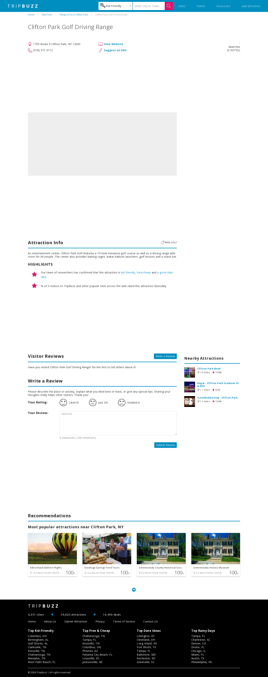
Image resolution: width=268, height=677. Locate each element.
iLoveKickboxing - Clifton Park (217, 397)
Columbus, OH (37, 636)
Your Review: (38, 413)
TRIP (23, 6)
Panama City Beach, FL (97, 654)
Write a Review (165, 356)
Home (31, 14)
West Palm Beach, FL (42, 662)
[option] (102, 144)
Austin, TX (197, 658)
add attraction (251, 6)
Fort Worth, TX (146, 647)
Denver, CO (198, 643)
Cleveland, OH (146, 639)
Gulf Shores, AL (38, 643)
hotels (201, 6)
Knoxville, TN (36, 651)
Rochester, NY (146, 658)
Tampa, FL (89, 639)
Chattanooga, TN (39, 654)
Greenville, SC (145, 662)
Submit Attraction (75, 621)
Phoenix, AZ (90, 651)
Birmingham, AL (38, 639)
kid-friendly (128, 272)
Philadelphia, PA (201, 662)
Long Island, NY (147, 643)
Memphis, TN (36, 658)
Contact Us (150, 621)
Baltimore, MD (146, 654)
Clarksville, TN (37, 647)
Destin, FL (198, 647)
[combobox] (115, 6)
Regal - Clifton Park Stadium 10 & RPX (218, 384)
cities (182, 6)
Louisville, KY (90, 658)
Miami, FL (197, 654)
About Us (50, 621)
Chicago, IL (198, 651)
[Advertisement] (134, 83)
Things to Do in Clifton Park (73, 14)
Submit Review (165, 445)
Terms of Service (124, 621)
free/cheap (144, 272)
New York (47, 14)
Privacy (100, 621)
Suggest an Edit (115, 50)
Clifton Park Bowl (209, 368)
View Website (113, 44)
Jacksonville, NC (92, 662)
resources (223, 6)
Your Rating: (37, 402)
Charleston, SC (200, 639)
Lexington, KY (146, 636)
